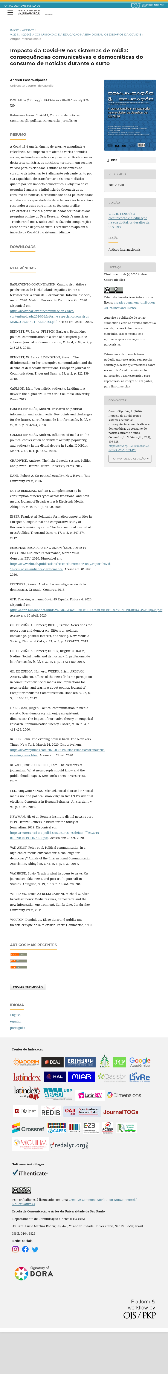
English (15, 1057)
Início (14, 30)
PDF (113, 160)
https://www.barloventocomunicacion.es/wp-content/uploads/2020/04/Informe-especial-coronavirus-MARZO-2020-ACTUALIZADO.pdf (50, 358)
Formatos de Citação (128, 458)
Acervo (28, 30)
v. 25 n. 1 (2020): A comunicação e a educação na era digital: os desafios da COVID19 (75, 34)
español (15, 1063)
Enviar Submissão (28, 1028)
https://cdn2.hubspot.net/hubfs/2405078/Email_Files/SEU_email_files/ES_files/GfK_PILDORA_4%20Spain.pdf (86, 652)
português (17, 1069)
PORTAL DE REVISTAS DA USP (22, 5)
